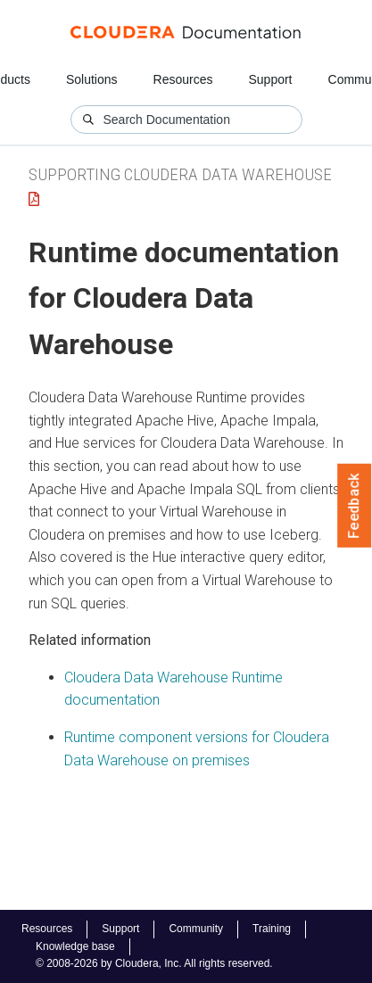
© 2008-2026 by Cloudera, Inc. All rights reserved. (154, 963)
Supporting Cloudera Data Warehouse (180, 174)
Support (270, 79)
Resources (183, 79)
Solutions (92, 79)
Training (271, 928)
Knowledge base (75, 946)
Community (196, 928)
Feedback (354, 506)
